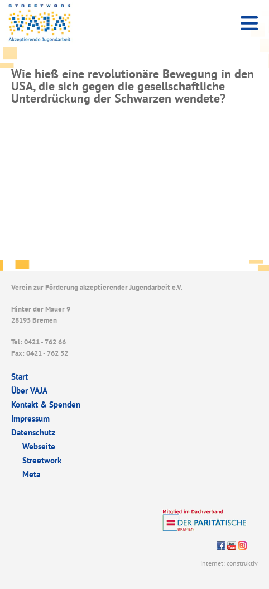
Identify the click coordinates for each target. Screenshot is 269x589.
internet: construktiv (229, 563)
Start (19, 376)
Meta (31, 474)
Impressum (30, 418)
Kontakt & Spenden (45, 404)
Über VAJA (29, 390)
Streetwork (41, 460)
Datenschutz (33, 432)
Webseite (38, 446)
